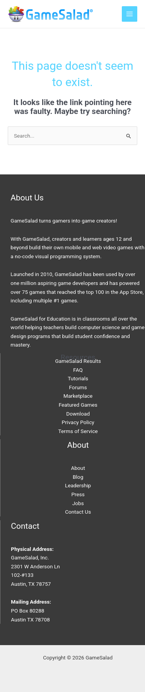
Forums (78, 387)
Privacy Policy (78, 422)
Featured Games (78, 405)
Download (78, 414)
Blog (78, 477)
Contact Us (78, 512)
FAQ (78, 370)
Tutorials (78, 378)
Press (78, 494)
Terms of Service (78, 431)
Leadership (78, 485)
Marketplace (77, 396)
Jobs (78, 503)
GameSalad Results (78, 361)
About (78, 468)
